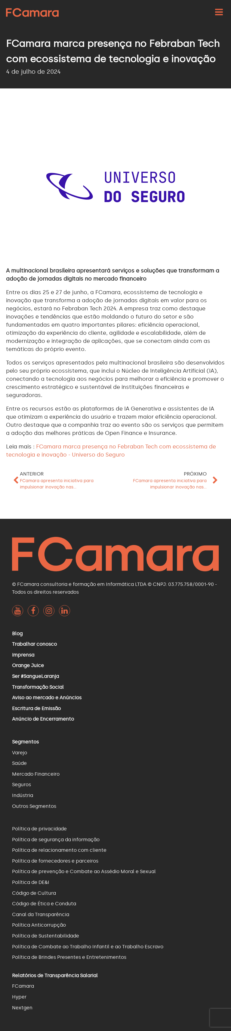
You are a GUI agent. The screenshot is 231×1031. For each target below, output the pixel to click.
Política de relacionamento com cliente (59, 850)
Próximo (195, 474)
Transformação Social (38, 687)
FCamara (23, 986)
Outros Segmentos (34, 806)
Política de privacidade (39, 829)
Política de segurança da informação (56, 839)
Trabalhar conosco (34, 644)
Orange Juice (28, 665)
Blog (17, 633)
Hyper (19, 997)
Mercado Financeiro (36, 774)
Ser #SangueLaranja (35, 676)
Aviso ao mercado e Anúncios (47, 697)
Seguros (21, 784)
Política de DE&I (30, 882)
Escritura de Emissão (36, 708)
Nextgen (22, 1008)
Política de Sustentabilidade (45, 936)
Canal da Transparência (40, 914)
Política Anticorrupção (39, 925)
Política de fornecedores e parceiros (55, 861)
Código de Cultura (34, 893)
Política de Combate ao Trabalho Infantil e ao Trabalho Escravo (87, 946)
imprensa (23, 655)
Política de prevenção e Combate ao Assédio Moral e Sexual (84, 871)
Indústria (22, 795)
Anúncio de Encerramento (43, 719)
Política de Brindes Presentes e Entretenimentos (69, 957)
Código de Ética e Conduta (44, 903)
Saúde (19, 763)
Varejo (19, 753)
